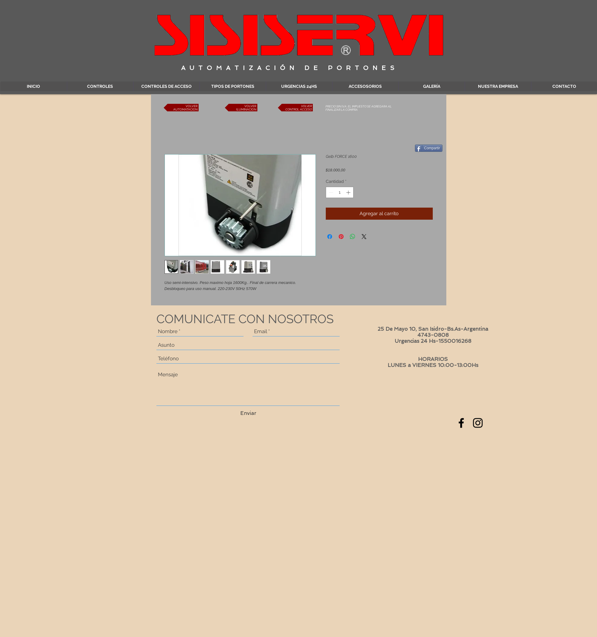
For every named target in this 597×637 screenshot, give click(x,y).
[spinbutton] (339, 192)
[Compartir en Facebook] (329, 236)
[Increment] (349, 192)
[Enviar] (248, 413)
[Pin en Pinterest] (341, 236)
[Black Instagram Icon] (477, 422)
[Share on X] (364, 236)
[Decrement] (330, 192)
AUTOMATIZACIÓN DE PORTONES (289, 68)
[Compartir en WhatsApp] (352, 236)
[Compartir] (429, 148)
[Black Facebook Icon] (461, 422)
